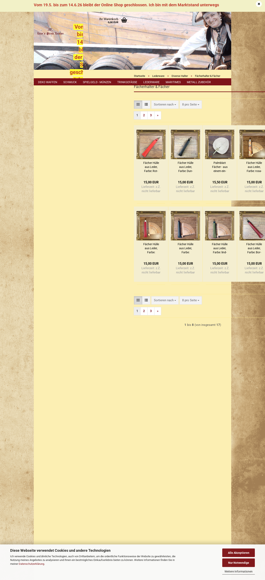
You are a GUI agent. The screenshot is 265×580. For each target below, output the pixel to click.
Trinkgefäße (127, 82)
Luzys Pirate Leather (149, 499)
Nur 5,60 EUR (59, 319)
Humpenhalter (53, 178)
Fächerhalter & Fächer (53, 167)
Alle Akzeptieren (238, 552)
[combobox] (118, 120)
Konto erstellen (50, 134)
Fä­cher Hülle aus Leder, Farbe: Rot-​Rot (105, 183)
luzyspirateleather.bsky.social (168, 527)
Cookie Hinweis (51, 369)
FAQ (39, 436)
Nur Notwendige (238, 562)
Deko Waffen (47, 82)
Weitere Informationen (238, 571)
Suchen (59, 235)
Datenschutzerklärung (31, 563)
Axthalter (49, 155)
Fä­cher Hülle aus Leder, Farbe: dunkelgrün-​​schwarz (139, 264)
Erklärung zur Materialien (54, 444)
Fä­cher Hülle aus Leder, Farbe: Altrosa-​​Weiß (105, 264)
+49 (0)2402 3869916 (63, 492)
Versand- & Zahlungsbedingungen (59, 420)
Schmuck (70, 82)
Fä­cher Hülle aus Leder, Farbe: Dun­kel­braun (139, 183)
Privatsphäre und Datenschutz (57, 459)
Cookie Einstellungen (51, 467)
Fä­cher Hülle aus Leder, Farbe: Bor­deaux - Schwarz (208, 264)
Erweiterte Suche (59, 245)
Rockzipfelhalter (54, 187)
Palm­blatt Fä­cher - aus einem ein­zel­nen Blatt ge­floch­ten (173, 183)
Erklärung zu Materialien (56, 377)
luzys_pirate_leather (164, 520)
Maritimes (173, 82)
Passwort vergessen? (54, 141)
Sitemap (45, 360)
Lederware (151, 82)
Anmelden (59, 125)
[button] (92, 120)
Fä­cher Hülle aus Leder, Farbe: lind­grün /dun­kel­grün (173, 264)
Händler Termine (78, 538)
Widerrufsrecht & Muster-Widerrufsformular (66, 428)
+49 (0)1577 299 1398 (61, 501)
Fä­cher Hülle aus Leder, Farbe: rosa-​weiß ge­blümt (208, 183)
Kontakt (42, 413)
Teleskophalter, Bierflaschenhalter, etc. (54, 199)
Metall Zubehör (199, 82)
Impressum (44, 405)
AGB (40, 452)
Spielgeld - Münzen (97, 82)
